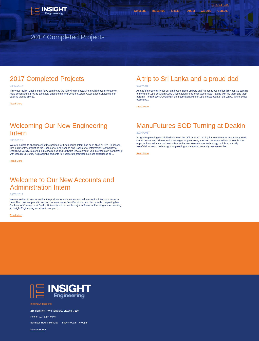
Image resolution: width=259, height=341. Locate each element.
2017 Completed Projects (47, 78)
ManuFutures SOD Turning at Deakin (190, 125)
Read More (16, 103)
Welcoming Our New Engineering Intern (59, 129)
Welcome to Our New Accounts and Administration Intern (62, 183)
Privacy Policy (38, 329)
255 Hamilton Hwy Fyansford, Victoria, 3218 (54, 310)
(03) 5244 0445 (220, 5)
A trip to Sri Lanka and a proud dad (187, 78)
